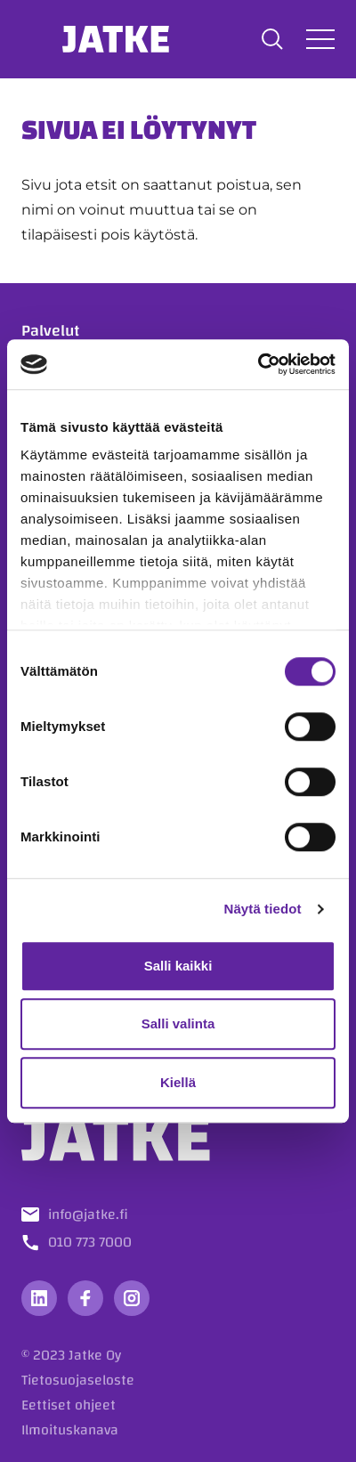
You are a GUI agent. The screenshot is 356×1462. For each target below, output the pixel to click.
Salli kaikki (178, 965)
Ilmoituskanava (69, 1430)
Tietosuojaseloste (77, 1380)
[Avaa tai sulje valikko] (320, 39)
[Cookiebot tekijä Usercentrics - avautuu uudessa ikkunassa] (258, 364)
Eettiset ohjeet (68, 1405)
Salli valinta (178, 1023)
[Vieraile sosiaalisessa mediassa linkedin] (39, 1298)
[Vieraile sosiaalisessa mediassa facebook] (85, 1298)
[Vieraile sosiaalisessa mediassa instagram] (132, 1298)
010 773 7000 (90, 1242)
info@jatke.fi (88, 1214)
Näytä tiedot (263, 908)
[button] (272, 39)
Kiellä (178, 1082)
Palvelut (50, 331)
